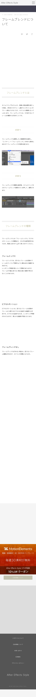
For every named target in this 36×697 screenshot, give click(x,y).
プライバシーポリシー (18, 663)
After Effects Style (9, 3)
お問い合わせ (18, 650)
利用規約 (18, 657)
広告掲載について (18, 577)
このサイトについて (18, 638)
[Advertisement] (18, 61)
